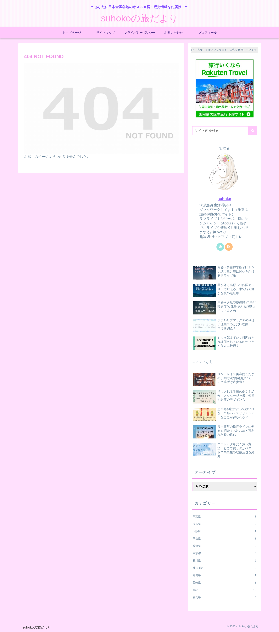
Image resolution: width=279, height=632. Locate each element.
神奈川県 (224, 568)
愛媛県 (224, 546)
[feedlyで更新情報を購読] (220, 247)
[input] (224, 130)
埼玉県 (224, 524)
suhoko (224, 199)
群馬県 (224, 575)
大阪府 (224, 531)
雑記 (224, 590)
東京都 (224, 553)
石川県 (224, 560)
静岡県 (224, 597)
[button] (252, 130)
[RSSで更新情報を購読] (229, 247)
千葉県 (224, 516)
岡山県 (224, 538)
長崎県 (224, 582)
